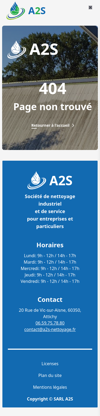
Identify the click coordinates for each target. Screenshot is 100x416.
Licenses (50, 364)
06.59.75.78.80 (50, 323)
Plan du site (50, 375)
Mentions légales (50, 387)
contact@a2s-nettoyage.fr (50, 329)
